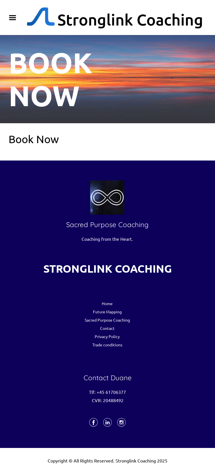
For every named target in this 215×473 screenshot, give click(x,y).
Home (107, 303)
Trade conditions (107, 344)
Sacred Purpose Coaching (107, 319)
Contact (107, 328)
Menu (15, 18)
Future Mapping (107, 311)
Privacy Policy (107, 336)
